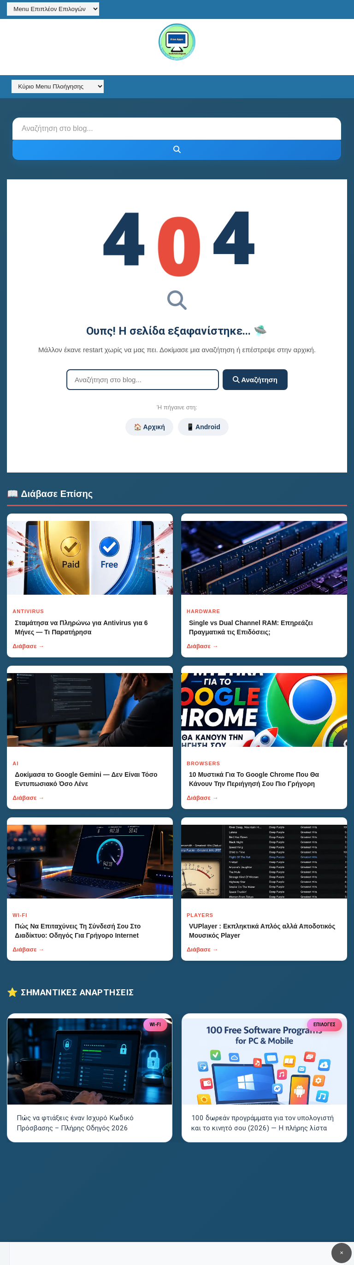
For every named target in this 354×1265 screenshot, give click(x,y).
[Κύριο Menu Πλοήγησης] (58, 86)
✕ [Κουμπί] (341, 1252)
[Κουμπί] (176, 150)
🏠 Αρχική (149, 427)
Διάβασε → (28, 646)
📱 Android (203, 427)
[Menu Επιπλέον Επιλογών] (53, 9)
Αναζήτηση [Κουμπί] (255, 380)
